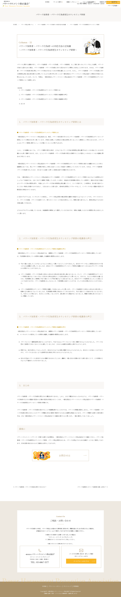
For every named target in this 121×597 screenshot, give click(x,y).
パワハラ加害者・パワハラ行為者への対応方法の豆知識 (51, 24)
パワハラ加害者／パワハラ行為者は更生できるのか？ (30, 487)
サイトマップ (67, 586)
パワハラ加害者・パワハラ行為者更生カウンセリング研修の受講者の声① (44, 95)
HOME (47, 2)
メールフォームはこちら (81, 561)
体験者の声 (103, 2)
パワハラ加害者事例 (88, 2)
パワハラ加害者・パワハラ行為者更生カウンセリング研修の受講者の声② (44, 99)
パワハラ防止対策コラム (27, 24)
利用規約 (76, 586)
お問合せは (51, 455)
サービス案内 (57, 2)
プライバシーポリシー (55, 586)
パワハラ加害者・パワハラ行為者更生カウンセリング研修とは (40, 90)
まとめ (23, 104)
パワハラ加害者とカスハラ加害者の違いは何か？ (91, 487)
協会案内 (114, 2)
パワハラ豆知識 (112, 6)
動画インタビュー (72, 2)
